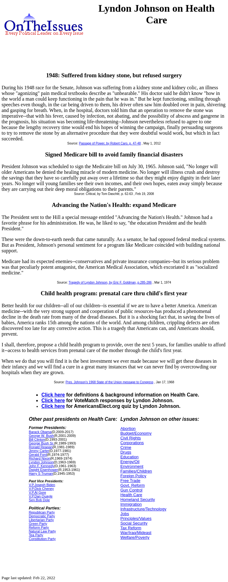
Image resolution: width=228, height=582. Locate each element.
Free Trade (130, 480)
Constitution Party (42, 539)
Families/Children (136, 471)
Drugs (125, 452)
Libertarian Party (41, 520)
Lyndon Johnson (41, 462)
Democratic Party (42, 516)
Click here (53, 394)
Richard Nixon (39, 458)
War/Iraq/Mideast (135, 532)
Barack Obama (40, 432)
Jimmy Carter (39, 451)
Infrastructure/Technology (143, 509)
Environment (131, 466)
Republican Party (41, 512)
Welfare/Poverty (134, 537)
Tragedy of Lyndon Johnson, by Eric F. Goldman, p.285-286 (110, 282)
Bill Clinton (37, 439)
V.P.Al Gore (37, 492)
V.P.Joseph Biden (42, 485)
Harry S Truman (41, 473)
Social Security (133, 523)
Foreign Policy (133, 475)
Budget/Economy (135, 433)
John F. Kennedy (41, 466)
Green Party (38, 524)
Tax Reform (130, 528)
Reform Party (39, 527)
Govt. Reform (132, 485)
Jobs (124, 513)
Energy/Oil (130, 461)
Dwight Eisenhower (43, 470)
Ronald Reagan (40, 447)
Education (129, 457)
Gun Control (131, 490)
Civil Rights (130, 438)
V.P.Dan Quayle (40, 496)
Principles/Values (135, 518)
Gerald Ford (38, 454)
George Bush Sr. (41, 443)
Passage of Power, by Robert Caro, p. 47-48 (110, 143)
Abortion (127, 428)
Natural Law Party (42, 531)
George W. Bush (41, 436)
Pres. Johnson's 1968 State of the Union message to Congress (109, 382)
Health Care (131, 494)
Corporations (132, 442)
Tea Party (36, 535)
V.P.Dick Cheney (41, 489)
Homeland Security (137, 499)
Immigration (131, 504)
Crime (125, 447)
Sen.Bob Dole (39, 500)
